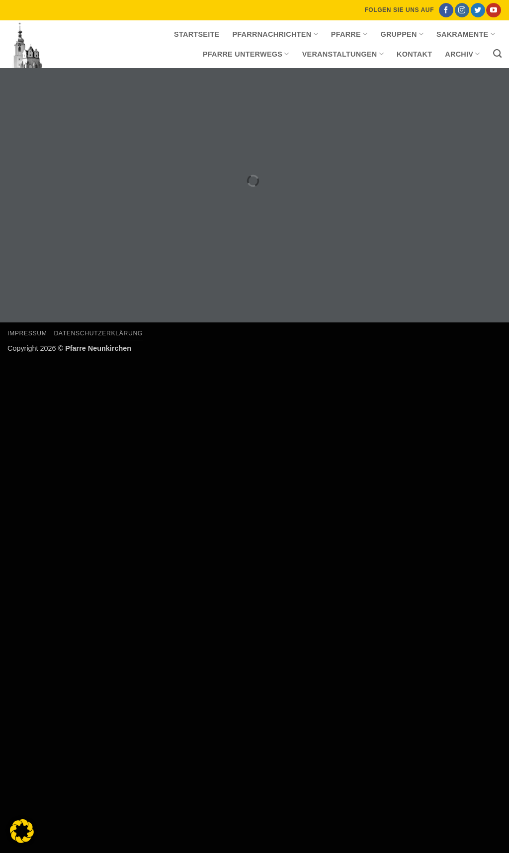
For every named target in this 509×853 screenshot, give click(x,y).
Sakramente (465, 34)
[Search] (497, 54)
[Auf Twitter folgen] (478, 10)
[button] (22, 831)
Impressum (27, 333)
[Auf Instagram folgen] (462, 10)
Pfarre (349, 34)
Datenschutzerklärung (98, 333)
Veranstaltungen (343, 54)
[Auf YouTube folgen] (493, 10)
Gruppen (402, 34)
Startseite (196, 34)
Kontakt (414, 54)
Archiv (462, 54)
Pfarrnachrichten (275, 34)
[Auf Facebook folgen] (446, 10)
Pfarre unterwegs (246, 54)
